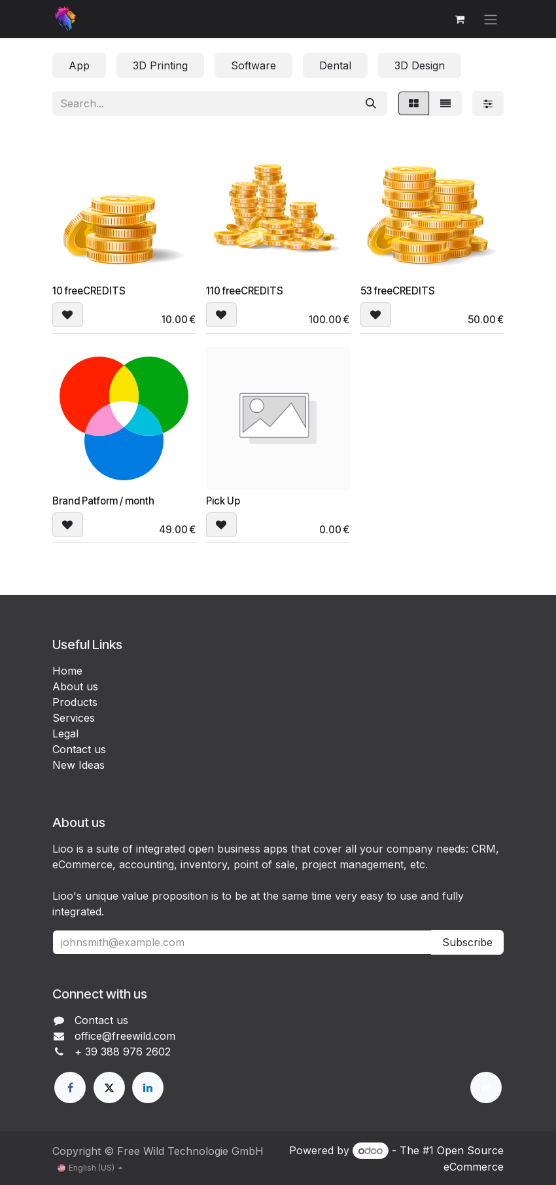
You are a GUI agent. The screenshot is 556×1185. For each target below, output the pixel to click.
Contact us (79, 749)
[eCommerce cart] (459, 19)
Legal (65, 733)
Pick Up (223, 501)
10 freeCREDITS (89, 291)
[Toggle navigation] (491, 19)
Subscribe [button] (467, 942)
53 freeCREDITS (397, 291)
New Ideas (78, 764)
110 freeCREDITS (244, 291)
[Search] (371, 103)
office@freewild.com (125, 1035)
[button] (67, 314)
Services (73, 717)
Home (67, 670)
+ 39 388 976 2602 (123, 1051)
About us (75, 686)
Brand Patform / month (103, 501)
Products (74, 702)
